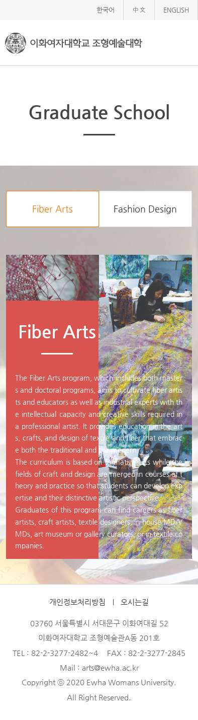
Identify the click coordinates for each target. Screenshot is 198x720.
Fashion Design (145, 208)
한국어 (105, 10)
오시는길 (135, 602)
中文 (139, 10)
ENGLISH (176, 10)
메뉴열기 (182, 42)
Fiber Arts (52, 208)
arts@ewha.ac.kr (110, 668)
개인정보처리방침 (77, 602)
